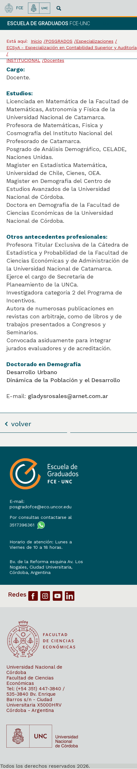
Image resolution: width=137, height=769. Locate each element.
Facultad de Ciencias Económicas (30, 680)
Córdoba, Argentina (30, 572)
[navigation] (117, 23)
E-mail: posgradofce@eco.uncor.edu (41, 504)
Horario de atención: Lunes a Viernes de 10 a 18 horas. (41, 544)
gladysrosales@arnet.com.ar (68, 396)
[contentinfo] (68, 607)
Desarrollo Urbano (31, 372)
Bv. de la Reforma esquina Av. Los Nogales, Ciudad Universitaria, (46, 564)
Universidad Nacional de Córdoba (34, 669)
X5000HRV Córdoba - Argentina (33, 707)
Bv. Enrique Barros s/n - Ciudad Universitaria (31, 699)
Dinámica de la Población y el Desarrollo (63, 380)
